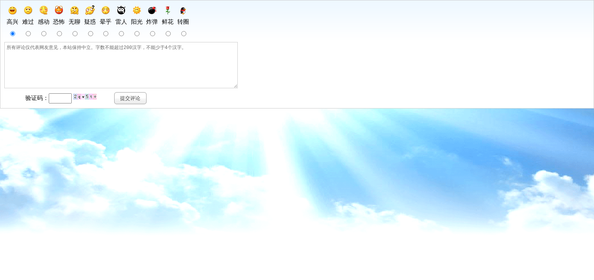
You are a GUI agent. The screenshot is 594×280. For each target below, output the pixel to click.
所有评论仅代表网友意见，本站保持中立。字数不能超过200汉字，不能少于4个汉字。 (133, 70)
